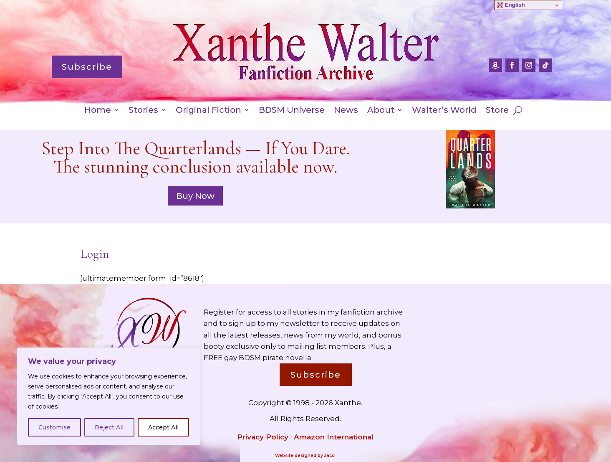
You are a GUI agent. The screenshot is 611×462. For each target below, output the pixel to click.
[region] (108, 396)
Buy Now (195, 196)
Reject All (109, 427)
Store (497, 111)
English (511, 5)
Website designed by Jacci (305, 455)
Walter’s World (444, 111)
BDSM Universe (292, 111)
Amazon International (334, 437)
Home (97, 111)
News (346, 111)
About (380, 111)
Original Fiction (208, 111)
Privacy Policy (262, 437)
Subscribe (87, 67)
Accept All (163, 427)
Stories (143, 111)
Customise (54, 427)
